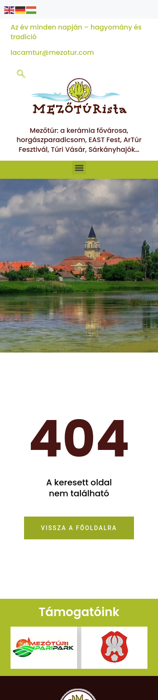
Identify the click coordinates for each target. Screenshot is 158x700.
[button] (79, 168)
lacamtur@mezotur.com (52, 52)
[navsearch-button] (21, 74)
